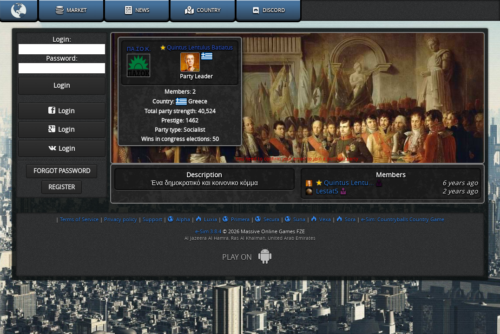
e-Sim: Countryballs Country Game (402, 219)
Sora (345, 219)
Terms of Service (79, 219)
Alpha (179, 219)
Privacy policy (120, 219)
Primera (236, 219)
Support (152, 219)
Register (61, 187)
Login (61, 111)
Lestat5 (327, 191)
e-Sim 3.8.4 (208, 231)
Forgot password (61, 170)
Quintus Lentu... (345, 183)
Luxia (206, 219)
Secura (267, 219)
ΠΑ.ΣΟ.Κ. (139, 49)
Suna (295, 219)
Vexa (321, 219)
